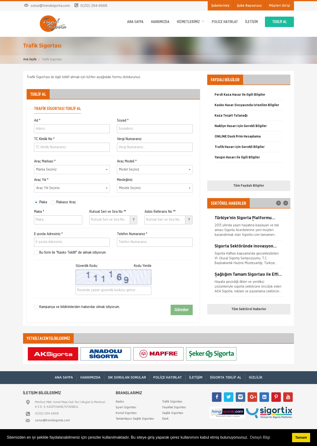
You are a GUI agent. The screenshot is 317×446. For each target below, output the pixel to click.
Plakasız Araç (63, 202)
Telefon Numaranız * (132, 234)
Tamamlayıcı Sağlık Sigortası (135, 418)
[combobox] (72, 169)
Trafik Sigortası (172, 401)
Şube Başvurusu (249, 5)
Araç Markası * (44, 161)
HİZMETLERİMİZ (190, 21)
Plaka (40, 202)
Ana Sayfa (29, 59)
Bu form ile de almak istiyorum (70, 253)
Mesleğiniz (124, 180)
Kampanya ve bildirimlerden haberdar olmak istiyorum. (77, 307)
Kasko (120, 401)
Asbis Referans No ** (159, 212)
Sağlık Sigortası (172, 413)
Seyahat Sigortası (174, 407)
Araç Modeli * (126, 161)
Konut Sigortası (126, 413)
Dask (165, 418)
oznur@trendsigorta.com (52, 420)
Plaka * (39, 212)
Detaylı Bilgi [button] (260, 437)
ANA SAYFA (135, 22)
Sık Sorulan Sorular (127, 377)
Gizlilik (255, 377)
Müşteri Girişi (279, 5)
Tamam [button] (301, 437)
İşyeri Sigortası (126, 407)
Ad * (37, 120)
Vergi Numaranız (129, 139)
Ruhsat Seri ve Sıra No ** (107, 212)
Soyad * (122, 120)
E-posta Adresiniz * (48, 234)
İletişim (251, 22)
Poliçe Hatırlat (225, 22)
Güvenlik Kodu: (113, 266)
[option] (248, 96)
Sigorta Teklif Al (225, 377)
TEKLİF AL (279, 22)
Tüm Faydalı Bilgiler (248, 185)
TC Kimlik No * (44, 139)
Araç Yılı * (41, 180)
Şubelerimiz (220, 5)
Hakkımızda (160, 22)
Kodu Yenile (142, 266)
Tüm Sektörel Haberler (248, 309)
